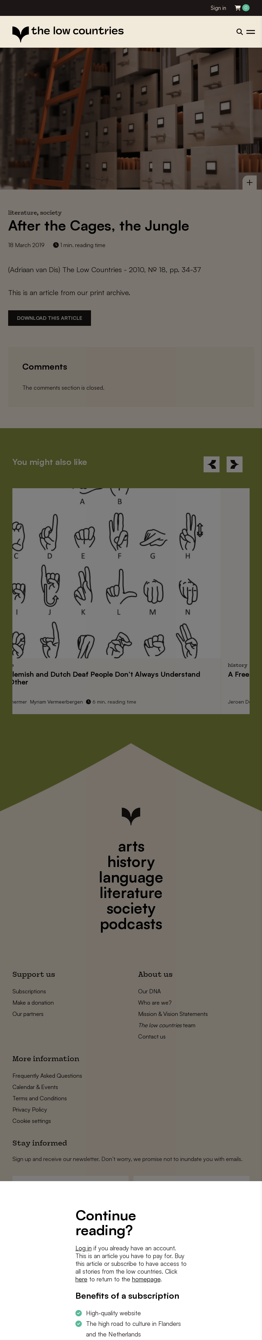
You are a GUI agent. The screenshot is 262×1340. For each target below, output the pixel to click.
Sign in (218, 8)
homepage (146, 1279)
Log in (83, 1248)
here (81, 1279)
